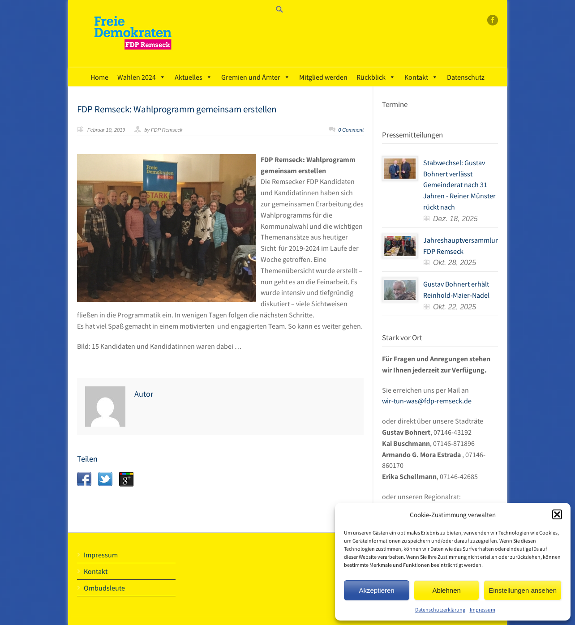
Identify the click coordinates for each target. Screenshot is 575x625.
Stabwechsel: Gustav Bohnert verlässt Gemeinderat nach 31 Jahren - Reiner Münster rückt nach (459, 184)
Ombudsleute (104, 587)
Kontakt (421, 77)
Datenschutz (466, 77)
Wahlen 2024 (141, 77)
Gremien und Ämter (255, 77)
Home (99, 77)
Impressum (482, 609)
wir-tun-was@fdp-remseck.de (427, 400)
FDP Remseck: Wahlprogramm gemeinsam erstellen (176, 109)
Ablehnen (446, 590)
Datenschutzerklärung (440, 609)
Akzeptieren (376, 590)
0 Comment (351, 130)
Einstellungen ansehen (523, 590)
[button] (557, 514)
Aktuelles (193, 77)
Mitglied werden (323, 77)
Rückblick (375, 77)
